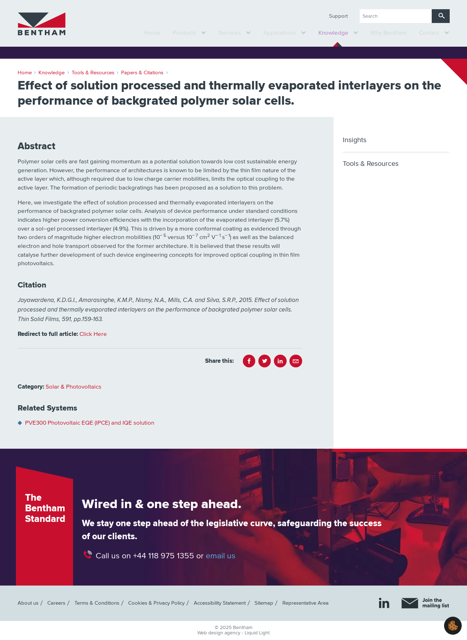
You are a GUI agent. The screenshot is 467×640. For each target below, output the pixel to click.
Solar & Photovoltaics (73, 387)
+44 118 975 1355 (163, 556)
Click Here (93, 334)
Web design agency (219, 632)
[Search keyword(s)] (396, 16)
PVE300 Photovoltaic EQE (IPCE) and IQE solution (89, 423)
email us (220, 556)
